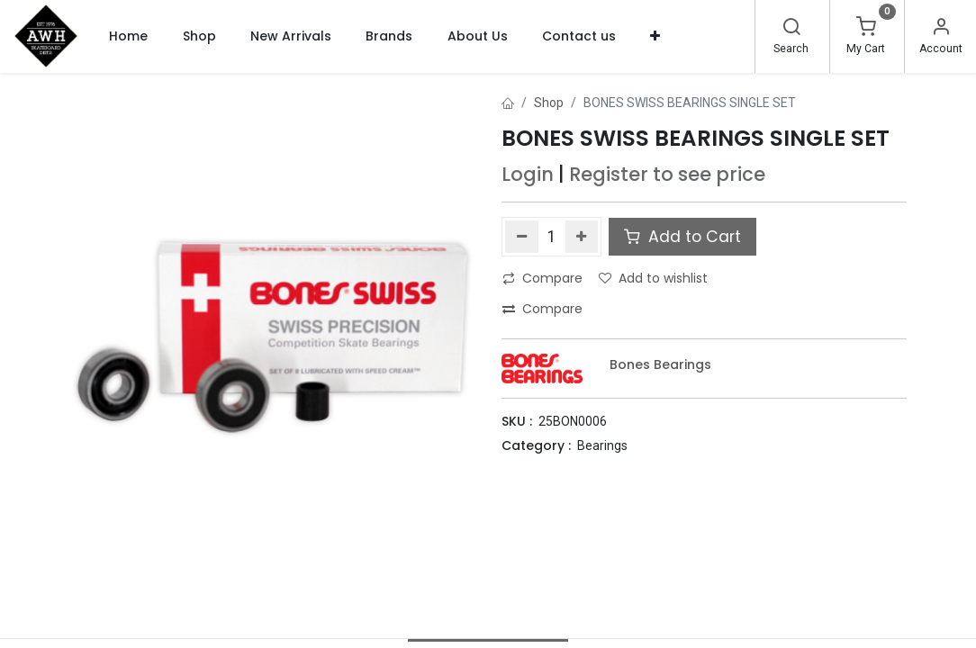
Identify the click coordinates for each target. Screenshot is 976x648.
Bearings (602, 445)
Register (608, 174)
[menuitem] (128, 36)
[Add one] (582, 236)
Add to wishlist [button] (653, 278)
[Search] (791, 29)
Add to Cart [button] (682, 237)
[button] (655, 36)
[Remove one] (521, 236)
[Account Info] (941, 29)
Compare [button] (542, 278)
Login (528, 174)
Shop (549, 102)
